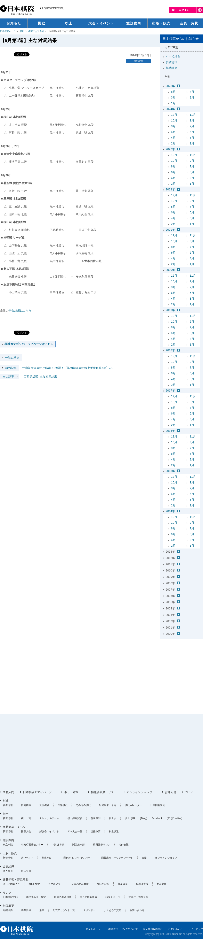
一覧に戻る (12, 357)
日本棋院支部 (10, 897)
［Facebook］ (157, 818)
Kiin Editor (34, 884)
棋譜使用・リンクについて (123, 929)
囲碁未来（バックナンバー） (117, 857)
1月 (173, 103)
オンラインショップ (139, 792)
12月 (174, 114)
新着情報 (8, 805)
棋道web (46, 857)
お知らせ (170, 792)
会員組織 (8, 866)
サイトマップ (195, 929)
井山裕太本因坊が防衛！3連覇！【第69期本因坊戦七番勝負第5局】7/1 (56, 368)
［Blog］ (143, 818)
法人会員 (26, 870)
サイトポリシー (94, 929)
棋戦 (22, 31)
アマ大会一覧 (74, 831)
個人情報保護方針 (153, 929)
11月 (193, 114)
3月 (173, 97)
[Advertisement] (181, 666)
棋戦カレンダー (133, 805)
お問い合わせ (137, 910)
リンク (7, 892)
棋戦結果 (139, 61)
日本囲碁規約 (157, 805)
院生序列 (95, 818)
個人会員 (8, 870)
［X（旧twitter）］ (175, 818)
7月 (192, 126)
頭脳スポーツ (112, 897)
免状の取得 (103, 884)
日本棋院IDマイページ (37, 792)
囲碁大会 (26, 831)
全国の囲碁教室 (80, 884)
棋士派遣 (114, 831)
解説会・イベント (49, 831)
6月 (173, 132)
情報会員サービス (102, 792)
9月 (192, 120)
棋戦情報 (171, 62)
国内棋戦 (26, 805)
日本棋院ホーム (8, 31)
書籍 (144, 857)
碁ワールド (27, 857)
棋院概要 (8, 905)
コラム (189, 792)
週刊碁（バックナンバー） (78, 857)
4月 (192, 91)
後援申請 (95, 831)
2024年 (170, 109)
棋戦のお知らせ (36, 31)
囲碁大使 (162, 884)
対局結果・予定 (107, 805)
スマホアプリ (55, 884)
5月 (173, 91)
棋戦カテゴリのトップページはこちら (29, 344)
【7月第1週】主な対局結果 (28, 376)
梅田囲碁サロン (101, 844)
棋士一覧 (26, 818)
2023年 (170, 149)
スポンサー (89, 910)
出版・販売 (10, 853)
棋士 (5, 813)
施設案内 (8, 840)
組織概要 (8, 910)
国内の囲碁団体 (62, 897)
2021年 (170, 229)
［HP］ (134, 818)
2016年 (170, 430)
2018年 (170, 350)
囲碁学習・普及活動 (16, 879)
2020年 (170, 269)
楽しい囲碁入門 (11, 884)
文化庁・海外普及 (138, 897)
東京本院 (8, 844)
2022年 (170, 189)
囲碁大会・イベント (16, 827)
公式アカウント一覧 (64, 910)
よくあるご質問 (112, 910)
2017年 (170, 390)
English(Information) (53, 8)
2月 (192, 97)
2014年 (170, 511)
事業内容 (26, 910)
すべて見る (173, 56)
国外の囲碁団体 (88, 897)
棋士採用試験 (74, 818)
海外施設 (124, 844)
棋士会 (112, 818)
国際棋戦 (62, 805)
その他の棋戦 (83, 805)
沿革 (41, 910)
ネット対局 (71, 792)
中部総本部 (58, 844)
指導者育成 (142, 884)
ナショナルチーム (49, 818)
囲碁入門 (8, 792)
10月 (174, 120)
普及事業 (123, 884)
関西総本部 (78, 844)
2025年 (170, 86)
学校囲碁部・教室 (36, 897)
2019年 (170, 310)
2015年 (170, 471)
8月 (173, 126)
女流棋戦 (44, 805)
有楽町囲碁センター (32, 844)
